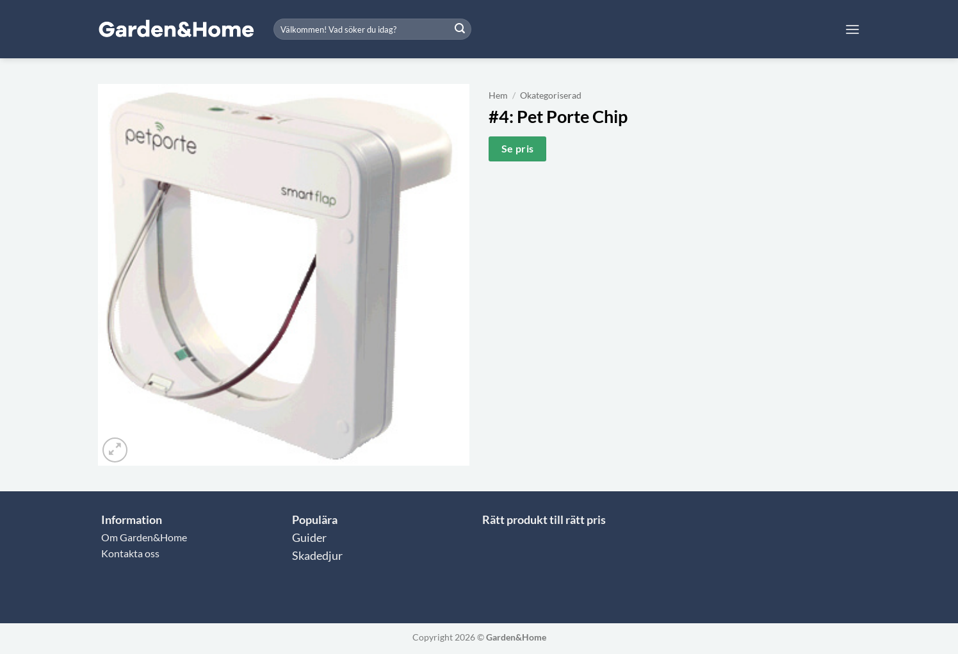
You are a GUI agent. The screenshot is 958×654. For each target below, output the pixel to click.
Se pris (517, 148)
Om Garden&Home (144, 537)
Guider (309, 537)
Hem (498, 95)
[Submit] (460, 29)
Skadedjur (317, 555)
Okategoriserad (550, 95)
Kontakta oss (130, 553)
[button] (852, 29)
